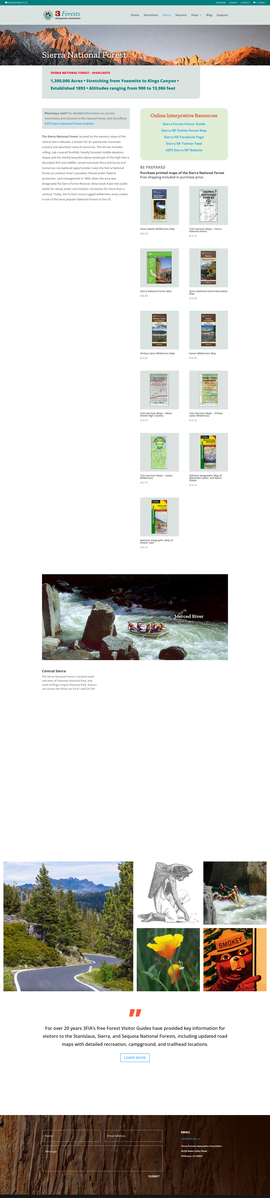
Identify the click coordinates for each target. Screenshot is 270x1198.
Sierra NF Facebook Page (184, 137)
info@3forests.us (190, 1138)
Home (135, 15)
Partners (221, 3)
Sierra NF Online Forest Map (184, 130)
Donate (233, 3)
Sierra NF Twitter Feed (184, 143)
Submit (154, 1176)
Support (222, 15)
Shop (194, 15)
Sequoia (181, 15)
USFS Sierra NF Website (183, 150)
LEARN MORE (135, 1057)
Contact (245, 3)
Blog (209, 15)
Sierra (167, 15)
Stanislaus (151, 15)
